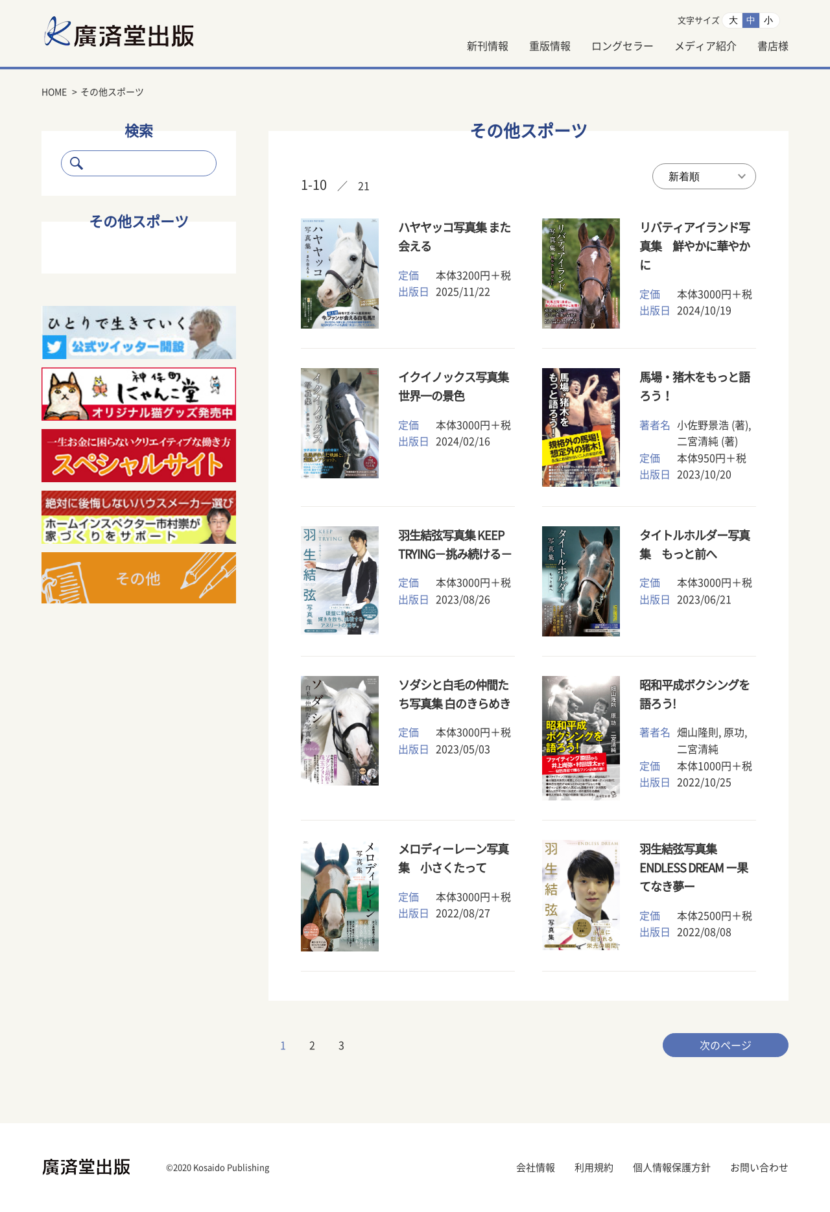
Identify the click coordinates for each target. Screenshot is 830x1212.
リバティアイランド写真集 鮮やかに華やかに (694, 246)
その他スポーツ (139, 222)
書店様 (772, 46)
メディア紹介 (705, 46)
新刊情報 (487, 46)
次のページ (726, 1045)
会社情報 (535, 1168)
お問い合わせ (759, 1168)
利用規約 (594, 1168)
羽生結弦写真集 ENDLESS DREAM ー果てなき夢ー (693, 867)
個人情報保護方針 (672, 1168)
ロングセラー (622, 46)
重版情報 (550, 46)
